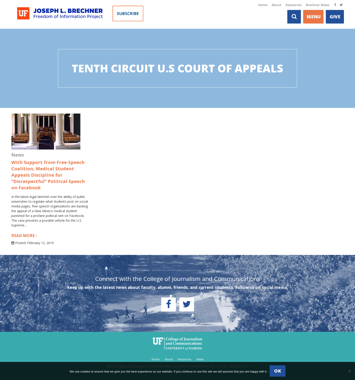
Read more (24, 235)
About (276, 5)
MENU (314, 17)
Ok (277, 371)
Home (262, 5)
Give (335, 17)
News (200, 359)
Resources (294, 5)
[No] (349, 371)
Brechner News (317, 5)
